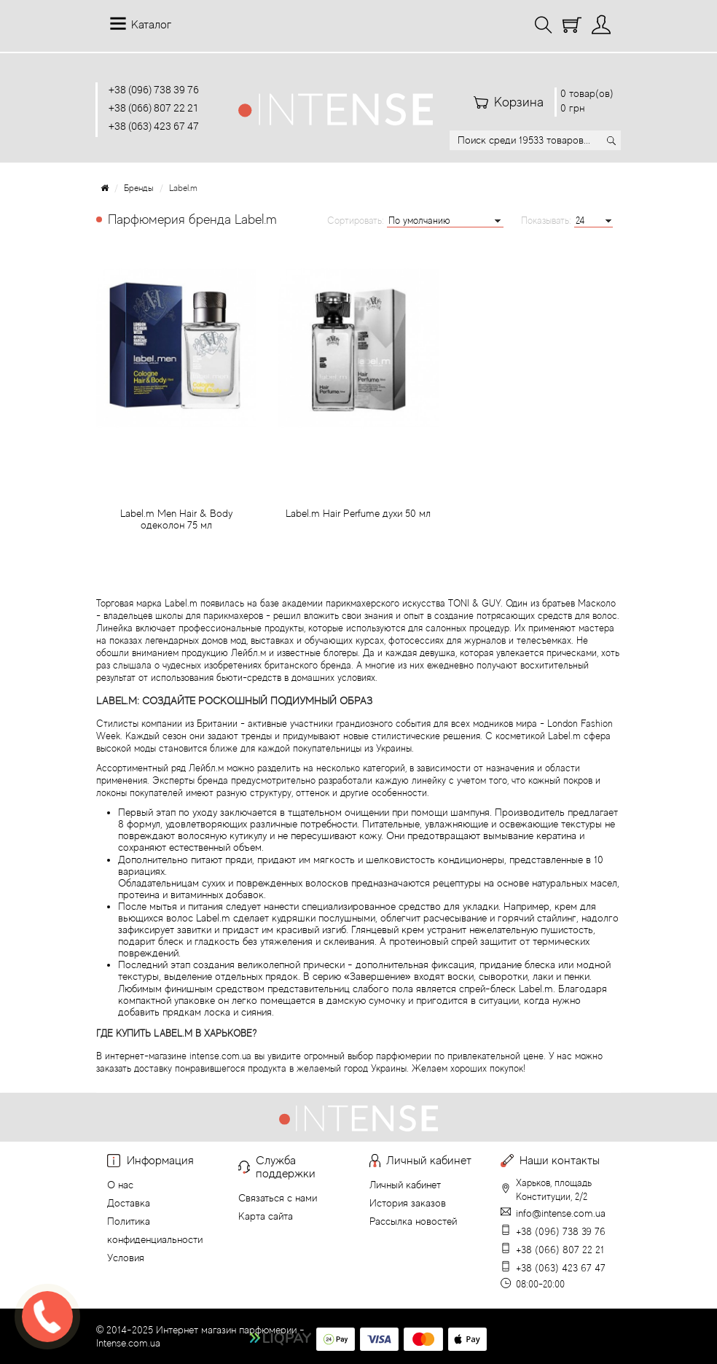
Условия (125, 1257)
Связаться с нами (277, 1198)
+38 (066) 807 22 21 (154, 107)
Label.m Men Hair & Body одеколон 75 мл (176, 525)
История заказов (407, 1203)
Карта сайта (265, 1216)
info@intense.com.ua (561, 1213)
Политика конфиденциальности (155, 1230)
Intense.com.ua (128, 1343)
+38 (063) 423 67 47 (154, 126)
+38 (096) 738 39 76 (154, 89)
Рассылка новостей (413, 1221)
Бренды (139, 188)
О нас (120, 1184)
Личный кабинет (405, 1184)
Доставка (128, 1203)
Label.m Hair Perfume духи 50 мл (358, 519)
